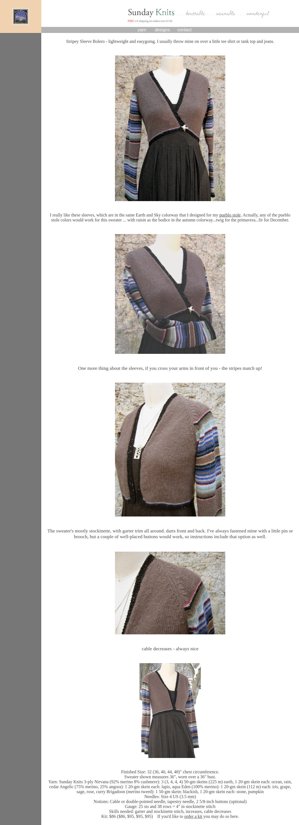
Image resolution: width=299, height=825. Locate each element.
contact (184, 29)
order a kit (193, 816)
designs (162, 29)
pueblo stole (230, 215)
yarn (142, 29)
